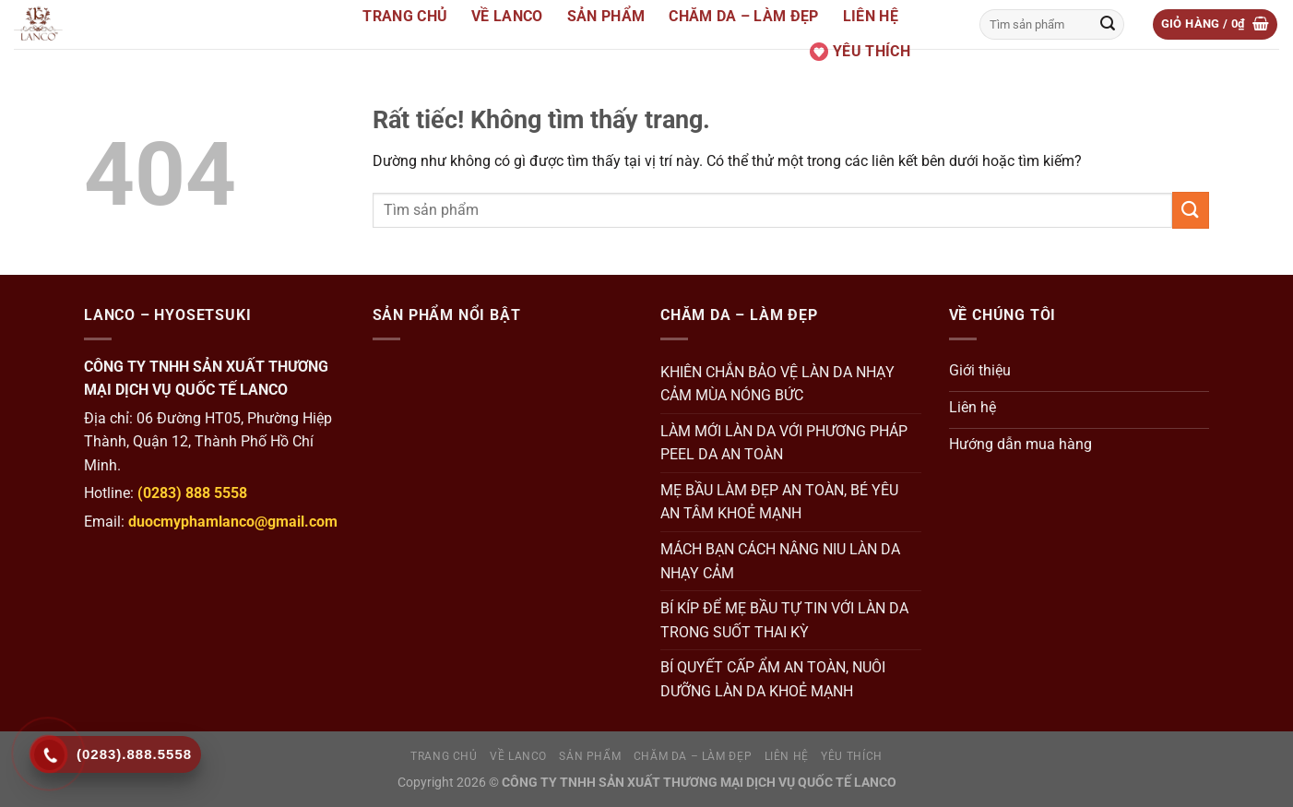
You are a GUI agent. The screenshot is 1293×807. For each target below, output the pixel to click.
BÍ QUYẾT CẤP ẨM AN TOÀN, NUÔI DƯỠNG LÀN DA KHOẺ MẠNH (772, 679)
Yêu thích (860, 51)
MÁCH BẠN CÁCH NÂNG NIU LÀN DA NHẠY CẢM (780, 561)
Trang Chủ (404, 16)
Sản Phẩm (606, 16)
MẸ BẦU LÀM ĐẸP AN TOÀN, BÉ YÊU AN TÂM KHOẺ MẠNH (779, 502)
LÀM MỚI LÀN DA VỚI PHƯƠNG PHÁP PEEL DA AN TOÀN (783, 443)
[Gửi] (1107, 25)
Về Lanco (507, 16)
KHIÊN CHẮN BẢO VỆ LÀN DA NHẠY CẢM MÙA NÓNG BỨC (777, 384)
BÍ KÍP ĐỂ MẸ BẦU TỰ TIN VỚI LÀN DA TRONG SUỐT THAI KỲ (784, 620)
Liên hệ (870, 16)
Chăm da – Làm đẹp (743, 16)
